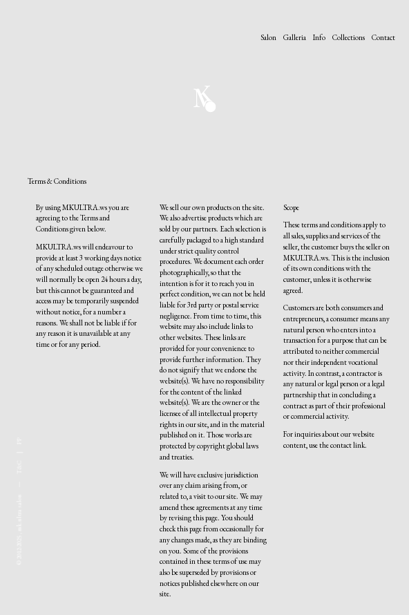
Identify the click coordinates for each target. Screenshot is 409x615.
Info (319, 37)
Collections (348, 37)
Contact (383, 37)
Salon (268, 37)
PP (19, 440)
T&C (19, 467)
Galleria (294, 37)
